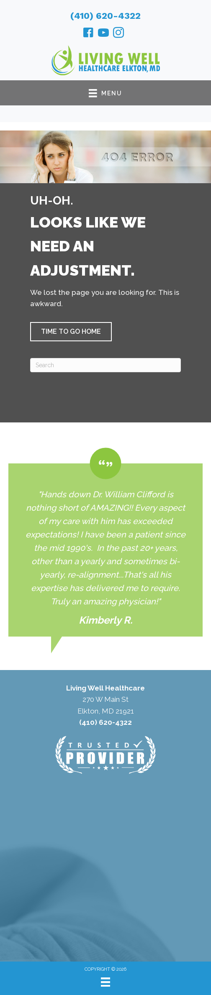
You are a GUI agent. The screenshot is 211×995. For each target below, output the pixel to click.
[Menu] (105, 982)
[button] (71, 331)
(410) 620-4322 (105, 15)
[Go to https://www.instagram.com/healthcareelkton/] (118, 34)
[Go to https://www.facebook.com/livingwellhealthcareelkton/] (88, 34)
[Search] (105, 365)
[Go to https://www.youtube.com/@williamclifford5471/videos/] (103, 34)
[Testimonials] (105, 542)
